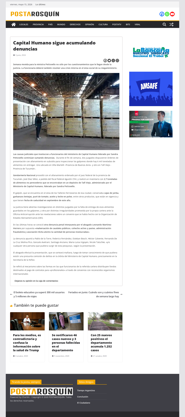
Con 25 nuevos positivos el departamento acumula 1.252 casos (101, 342)
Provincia (38, 24)
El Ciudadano (83, 402)
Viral (137, 24)
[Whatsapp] (113, 60)
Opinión (89, 24)
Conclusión (82, 396)
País (50, 24)
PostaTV (116, 24)
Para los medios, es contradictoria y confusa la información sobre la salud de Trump (27, 342)
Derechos (75, 24)
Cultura (103, 24)
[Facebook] (105, 60)
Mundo (61, 24)
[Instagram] (117, 60)
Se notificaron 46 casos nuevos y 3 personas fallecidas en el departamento (66, 342)
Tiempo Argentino (86, 390)
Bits (128, 24)
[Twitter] (109, 60)
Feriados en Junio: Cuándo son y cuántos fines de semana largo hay (95, 294)
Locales (23, 24)
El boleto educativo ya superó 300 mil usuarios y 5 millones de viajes (37, 294)
